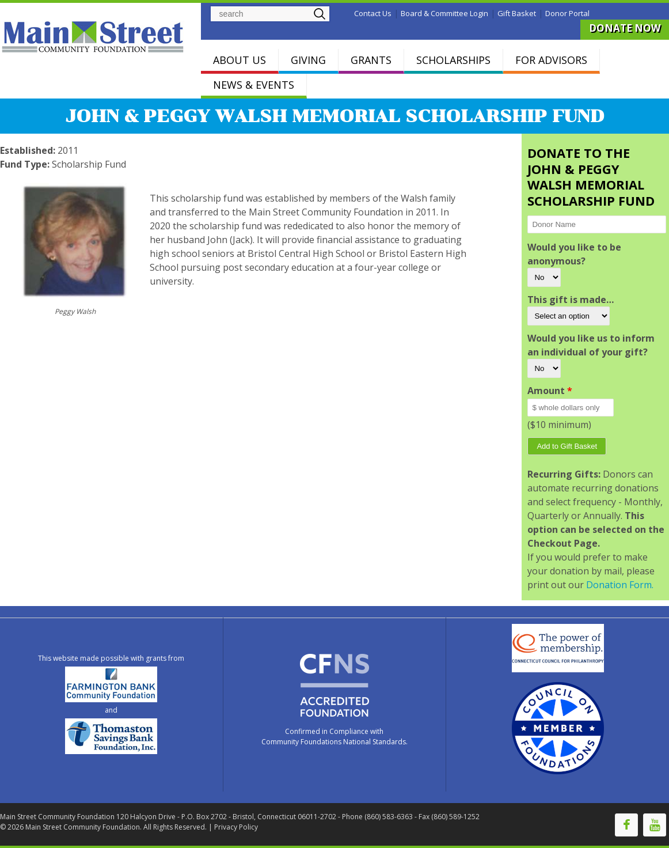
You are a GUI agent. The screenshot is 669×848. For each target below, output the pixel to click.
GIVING (308, 60)
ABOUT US (239, 60)
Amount (549, 390)
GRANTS (371, 60)
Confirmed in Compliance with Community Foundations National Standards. (334, 736)
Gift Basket (516, 13)
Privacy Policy (236, 827)
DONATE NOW (624, 28)
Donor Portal (567, 13)
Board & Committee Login (444, 13)
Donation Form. (619, 584)
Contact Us (372, 13)
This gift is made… (570, 299)
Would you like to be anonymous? (574, 254)
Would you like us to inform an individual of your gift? (591, 345)
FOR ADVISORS (551, 60)
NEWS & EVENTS (253, 85)
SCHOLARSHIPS (453, 60)
